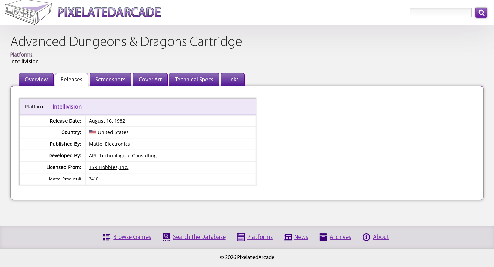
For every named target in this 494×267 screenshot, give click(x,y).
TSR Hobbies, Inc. (108, 167)
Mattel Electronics (109, 144)
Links (232, 80)
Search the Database (199, 237)
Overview (36, 80)
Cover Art (150, 80)
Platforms (260, 237)
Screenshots (110, 80)
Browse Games (132, 237)
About (381, 237)
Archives (340, 237)
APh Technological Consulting (123, 155)
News (301, 237)
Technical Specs (194, 80)
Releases (71, 80)
